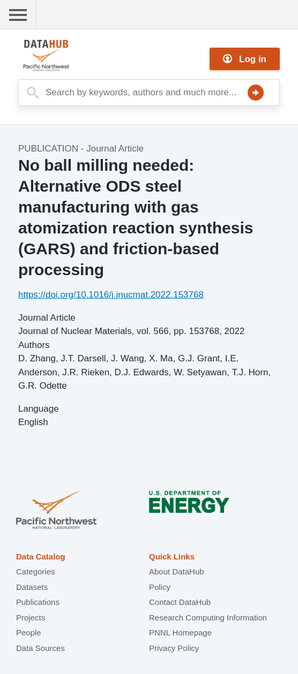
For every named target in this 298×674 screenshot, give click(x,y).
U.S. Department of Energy (189, 511)
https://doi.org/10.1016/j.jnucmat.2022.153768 (111, 295)
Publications (37, 602)
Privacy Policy (174, 648)
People (28, 632)
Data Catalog (40, 556)
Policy (159, 587)
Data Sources (40, 648)
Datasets (32, 587)
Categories (35, 571)
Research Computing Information (208, 617)
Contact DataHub (180, 602)
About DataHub (176, 571)
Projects (30, 617)
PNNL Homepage (180, 632)
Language (38, 409)
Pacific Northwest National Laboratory (56, 511)
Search (256, 93)
